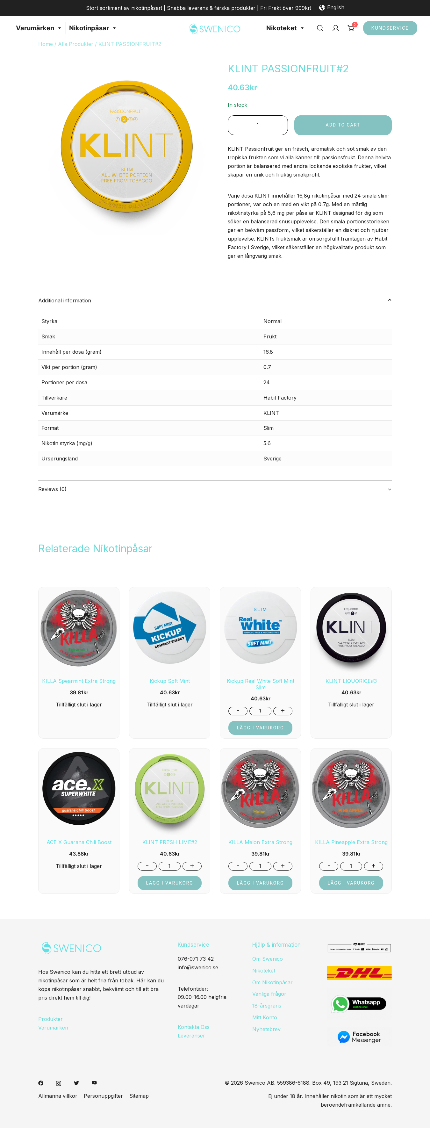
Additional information (64, 300)
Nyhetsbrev (266, 1029)
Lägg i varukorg (260, 727)
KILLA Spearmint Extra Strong (79, 681)
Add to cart (343, 124)
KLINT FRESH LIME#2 (169, 842)
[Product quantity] (258, 125)
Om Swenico (267, 959)
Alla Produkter (75, 44)
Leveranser (191, 1035)
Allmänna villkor (57, 1096)
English (331, 8)
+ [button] (282, 710)
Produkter (50, 1019)
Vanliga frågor (269, 994)
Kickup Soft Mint (170, 681)
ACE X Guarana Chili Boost (79, 842)
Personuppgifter (103, 1096)
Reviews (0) (52, 489)
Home (45, 44)
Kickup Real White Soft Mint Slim (260, 684)
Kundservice (390, 28)
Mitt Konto (264, 1017)
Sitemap (139, 1096)
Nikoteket (285, 28)
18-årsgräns (266, 1005)
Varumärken (39, 28)
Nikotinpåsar (93, 28)
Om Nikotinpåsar (272, 982)
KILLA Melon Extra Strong (260, 842)
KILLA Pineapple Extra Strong (351, 842)
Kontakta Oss (194, 1027)
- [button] (238, 710)
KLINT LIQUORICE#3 (351, 681)
